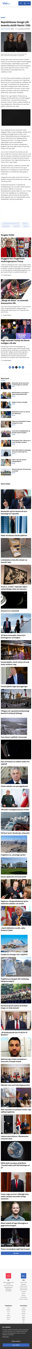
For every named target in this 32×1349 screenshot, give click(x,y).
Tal (23, 1322)
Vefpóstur (24, 1295)
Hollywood (26, 226)
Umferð (23, 1293)
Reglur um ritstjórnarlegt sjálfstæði (8, 1283)
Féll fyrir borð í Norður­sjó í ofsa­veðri (15, 833)
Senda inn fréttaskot (23, 1299)
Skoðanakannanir (6, 226)
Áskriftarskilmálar (23, 1289)
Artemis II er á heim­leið (10, 611)
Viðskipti (8, 1309)
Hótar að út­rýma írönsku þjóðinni (14, 536)
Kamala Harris (17, 226)
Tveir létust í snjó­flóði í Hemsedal (14, 737)
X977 (24, 1321)
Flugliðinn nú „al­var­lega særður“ (13, 855)
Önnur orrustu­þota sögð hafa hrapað (15, 1249)
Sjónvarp (8, 1317)
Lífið (8, 1313)
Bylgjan (23, 1317)
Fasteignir (24, 1309)
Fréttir (8, 1308)
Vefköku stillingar (16, 1341)
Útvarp (8, 1319)
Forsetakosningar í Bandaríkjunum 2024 (10, 223)
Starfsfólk (24, 1291)
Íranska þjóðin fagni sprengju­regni (14, 687)
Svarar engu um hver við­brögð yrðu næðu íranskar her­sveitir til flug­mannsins (15, 1197)
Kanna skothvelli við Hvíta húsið (13, 877)
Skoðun (8, 1315)
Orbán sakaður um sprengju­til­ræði (14, 786)
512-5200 (25, 1282)
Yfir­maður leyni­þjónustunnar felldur (15, 810)
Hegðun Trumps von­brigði (19, 402)
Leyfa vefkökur (16, 1345)
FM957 (23, 1319)
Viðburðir (24, 1313)
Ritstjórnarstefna (23, 1288)
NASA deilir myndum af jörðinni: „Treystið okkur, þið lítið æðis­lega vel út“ (15, 1165)
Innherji (23, 1308)
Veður (23, 1315)
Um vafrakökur (23, 1297)
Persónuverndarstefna (8, 1285)
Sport (8, 1311)
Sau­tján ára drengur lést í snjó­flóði (14, 955)
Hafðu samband (23, 1286)
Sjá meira (16, 1253)
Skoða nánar (5, 1336)
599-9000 (9, 1291)
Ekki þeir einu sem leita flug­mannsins (15, 1085)
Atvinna (23, 1311)
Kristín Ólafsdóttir (5, 29)
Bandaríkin (25, 223)
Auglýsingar (23, 1284)
